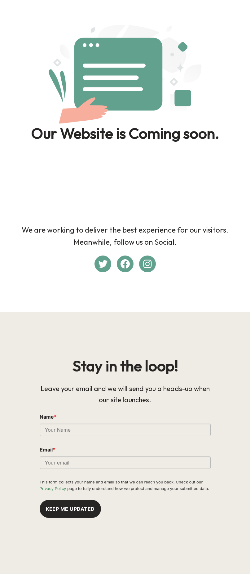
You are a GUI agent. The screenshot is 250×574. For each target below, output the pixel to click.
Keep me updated (70, 509)
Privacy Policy (53, 488)
